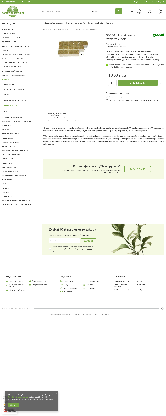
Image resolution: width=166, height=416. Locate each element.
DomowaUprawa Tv (75, 23)
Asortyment (10, 23)
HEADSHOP (6, 188)
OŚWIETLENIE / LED (9, 42)
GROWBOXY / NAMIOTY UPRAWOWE (16, 54)
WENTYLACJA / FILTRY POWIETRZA (15, 58)
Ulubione (89, 285)
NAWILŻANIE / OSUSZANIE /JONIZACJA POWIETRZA (16, 123)
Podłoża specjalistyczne (14, 89)
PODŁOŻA (5, 79)
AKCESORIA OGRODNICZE (12, 171)
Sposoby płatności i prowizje (121, 286)
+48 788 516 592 (10, 2)
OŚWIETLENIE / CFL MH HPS (12, 38)
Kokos (6, 95)
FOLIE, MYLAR (7, 163)
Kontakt (110, 23)
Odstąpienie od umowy (145, 290)
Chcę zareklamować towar (16, 286)
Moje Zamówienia (14, 276)
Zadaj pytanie (137, 169)
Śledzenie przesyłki (39, 281)
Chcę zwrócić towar (39, 285)
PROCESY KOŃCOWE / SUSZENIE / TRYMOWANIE (14, 178)
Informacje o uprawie (53, 23)
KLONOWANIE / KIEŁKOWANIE (13, 67)
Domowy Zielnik (9, 33)
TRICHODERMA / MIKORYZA (12, 71)
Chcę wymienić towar (17, 290)
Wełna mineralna (11, 106)
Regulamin (141, 284)
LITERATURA (7, 196)
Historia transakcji (70, 288)
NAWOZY (5, 130)
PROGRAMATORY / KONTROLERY (14, 63)
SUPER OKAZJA (7, 29)
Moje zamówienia (92, 281)
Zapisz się (88, 241)
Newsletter (68, 292)
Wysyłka (140, 281)
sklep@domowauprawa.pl (32, 2)
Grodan (117, 44)
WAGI (4, 184)
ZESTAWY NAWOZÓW (10, 134)
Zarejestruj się (69, 281)
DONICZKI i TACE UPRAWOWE (13, 75)
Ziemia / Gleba (9, 84)
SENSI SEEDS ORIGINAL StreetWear (16, 200)
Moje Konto (66, 276)
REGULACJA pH (7, 138)
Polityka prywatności (122, 290)
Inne (5, 111)
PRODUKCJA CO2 (8, 146)
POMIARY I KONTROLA (10, 142)
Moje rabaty (90, 288)
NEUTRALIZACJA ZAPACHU (12, 117)
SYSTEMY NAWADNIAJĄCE (12, 155)
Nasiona (5, 192)
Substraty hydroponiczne (15, 100)
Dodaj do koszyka (137, 83)
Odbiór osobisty (95, 23)
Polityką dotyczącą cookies (18, 397)
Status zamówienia (16, 281)
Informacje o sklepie (121, 281)
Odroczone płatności (117, 100)
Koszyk (66, 285)
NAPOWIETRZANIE (9, 159)
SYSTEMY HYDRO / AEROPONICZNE (15, 150)
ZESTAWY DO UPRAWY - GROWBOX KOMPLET (15, 48)
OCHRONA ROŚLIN (9, 167)
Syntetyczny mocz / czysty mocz (16, 205)
